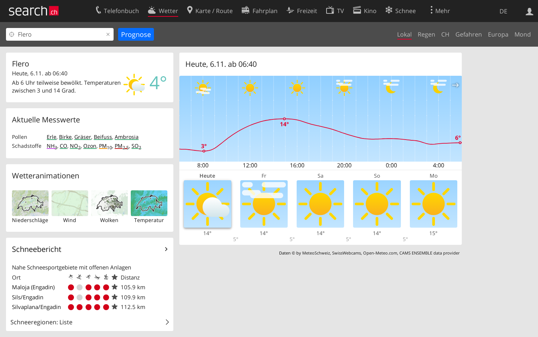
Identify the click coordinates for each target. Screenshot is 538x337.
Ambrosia (127, 136)
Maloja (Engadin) (33, 287)
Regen (426, 34)
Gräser (82, 136)
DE (503, 11)
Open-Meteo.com (380, 253)
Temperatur (149, 220)
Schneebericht (36, 249)
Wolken (109, 220)
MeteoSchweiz (316, 253)
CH (445, 34)
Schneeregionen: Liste (41, 322)
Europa (498, 34)
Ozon (89, 145)
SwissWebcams (346, 253)
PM (105, 145)
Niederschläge (30, 220)
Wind (69, 220)
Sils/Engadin (27, 297)
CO (63, 145)
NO (75, 145)
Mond (522, 34)
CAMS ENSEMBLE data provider (429, 253)
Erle (51, 136)
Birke (65, 136)
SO (136, 145)
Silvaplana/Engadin (36, 307)
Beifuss (103, 136)
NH (52, 145)
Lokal (404, 34)
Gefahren (468, 34)
